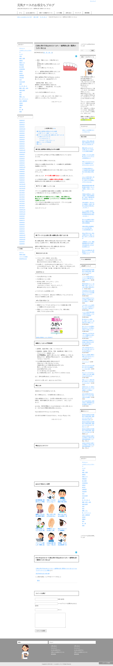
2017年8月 (22, 192)
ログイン (21, 252)
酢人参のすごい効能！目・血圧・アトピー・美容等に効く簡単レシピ (88, 321)
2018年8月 (22, 171)
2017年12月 (22, 184)
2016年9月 (22, 216)
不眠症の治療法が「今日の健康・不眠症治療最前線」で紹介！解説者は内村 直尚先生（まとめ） (88, 196)
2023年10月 (22, 128)
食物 (20, 111)
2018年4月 (22, 177)
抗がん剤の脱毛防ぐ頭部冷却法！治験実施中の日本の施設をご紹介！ (88, 402)
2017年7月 (22, 194)
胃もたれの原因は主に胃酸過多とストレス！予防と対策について (88, 252)
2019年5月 (22, 160)
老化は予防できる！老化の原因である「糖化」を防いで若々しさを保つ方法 (88, 236)
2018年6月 (22, 173)
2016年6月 (22, 222)
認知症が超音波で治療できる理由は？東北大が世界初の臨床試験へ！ (88, 437)
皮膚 (20, 84)
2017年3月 (22, 203)
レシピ (21, 54)
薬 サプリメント (23, 98)
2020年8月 (22, 135)
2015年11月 (22, 237)
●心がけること (44, 138)
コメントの (23, 256)
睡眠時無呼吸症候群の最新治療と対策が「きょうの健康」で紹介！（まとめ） (88, 188)
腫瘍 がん (22, 96)
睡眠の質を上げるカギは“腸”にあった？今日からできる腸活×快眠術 (88, 149)
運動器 (21, 105)
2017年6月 (22, 197)
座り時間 (21, 67)
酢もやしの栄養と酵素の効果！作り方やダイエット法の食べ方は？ (88, 356)
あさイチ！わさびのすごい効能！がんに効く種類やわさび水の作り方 (88, 374)
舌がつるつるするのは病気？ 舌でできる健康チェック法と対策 (88, 367)
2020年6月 (22, 139)
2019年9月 (22, 154)
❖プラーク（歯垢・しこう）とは (47, 133)
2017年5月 (22, 199)
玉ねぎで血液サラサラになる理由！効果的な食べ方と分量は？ (88, 299)
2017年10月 (22, 188)
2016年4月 (22, 226)
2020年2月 (22, 148)
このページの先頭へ (106, 662)
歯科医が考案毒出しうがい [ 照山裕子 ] (44, 337)
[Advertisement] (56, 30)
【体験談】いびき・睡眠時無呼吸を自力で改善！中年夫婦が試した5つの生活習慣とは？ (88, 244)
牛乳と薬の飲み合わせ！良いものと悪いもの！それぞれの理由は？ (88, 349)
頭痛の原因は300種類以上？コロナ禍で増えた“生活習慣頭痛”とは (88, 228)
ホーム (20, 12)
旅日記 (21, 73)
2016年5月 (22, 224)
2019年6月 (22, 158)
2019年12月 (22, 150)
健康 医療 (22, 58)
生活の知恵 (22, 81)
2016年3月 (22, 228)
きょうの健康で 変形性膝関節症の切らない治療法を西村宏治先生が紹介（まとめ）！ (88, 213)
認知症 (21, 103)
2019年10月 (22, 152)
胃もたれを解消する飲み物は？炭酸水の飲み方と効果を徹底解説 (88, 221)
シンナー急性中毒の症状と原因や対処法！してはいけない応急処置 (88, 314)
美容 (20, 92)
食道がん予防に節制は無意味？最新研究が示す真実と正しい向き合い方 (88, 142)
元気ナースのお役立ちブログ (36, 5)
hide (54, 128)
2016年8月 (22, 218)
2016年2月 (22, 231)
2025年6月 (22, 124)
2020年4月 (22, 143)
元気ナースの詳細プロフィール (45, 12)
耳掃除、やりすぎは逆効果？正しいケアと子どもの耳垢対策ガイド (88, 156)
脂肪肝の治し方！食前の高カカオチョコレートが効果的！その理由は (88, 388)
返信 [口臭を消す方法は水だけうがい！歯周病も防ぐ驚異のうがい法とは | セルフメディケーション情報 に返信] (38, 580)
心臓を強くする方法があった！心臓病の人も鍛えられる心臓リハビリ (88, 335)
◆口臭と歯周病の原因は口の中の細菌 (46, 131)
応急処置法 (22, 69)
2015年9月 (22, 241)
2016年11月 (22, 211)
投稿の (22, 254)
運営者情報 (87, 12)
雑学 (20, 107)
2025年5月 (22, 126)
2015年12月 (22, 235)
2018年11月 (22, 167)
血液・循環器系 (23, 101)
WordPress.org (23, 258)
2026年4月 (22, 120)
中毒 (20, 56)
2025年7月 (22, 122)
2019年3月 (22, 163)
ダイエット (22, 48)
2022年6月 (22, 133)
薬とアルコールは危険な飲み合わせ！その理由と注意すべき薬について (88, 328)
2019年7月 (22, 156)
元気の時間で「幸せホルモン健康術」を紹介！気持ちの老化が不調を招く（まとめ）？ (88, 205)
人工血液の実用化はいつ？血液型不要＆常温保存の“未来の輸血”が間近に (88, 171)
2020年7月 (22, 137)
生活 (20, 79)
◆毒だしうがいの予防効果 (43, 142)
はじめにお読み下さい (30, 12)
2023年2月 (22, 131)
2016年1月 (22, 233)
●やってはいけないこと (47, 140)
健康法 (21, 60)
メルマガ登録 (59, 12)
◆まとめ (39, 144)
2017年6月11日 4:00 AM (42, 573)
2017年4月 (22, 201)
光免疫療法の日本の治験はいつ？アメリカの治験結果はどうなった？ (88, 292)
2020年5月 (22, 141)
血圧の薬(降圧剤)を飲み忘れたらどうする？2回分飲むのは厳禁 (88, 395)
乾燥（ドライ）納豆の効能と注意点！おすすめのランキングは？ (88, 381)
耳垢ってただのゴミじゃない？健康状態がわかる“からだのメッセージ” (88, 163)
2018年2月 (22, 182)
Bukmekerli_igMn (86, 419)
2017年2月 (22, 205)
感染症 (21, 71)
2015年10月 (22, 239)
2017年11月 (22, 186)
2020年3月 (22, 146)
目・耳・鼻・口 (48, 52)
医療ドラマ (22, 62)
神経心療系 (22, 90)
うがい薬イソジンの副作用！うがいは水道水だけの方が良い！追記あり (88, 306)
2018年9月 (22, 169)
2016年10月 (22, 214)
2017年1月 (22, 207)
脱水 (20, 94)
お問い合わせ (68, 12)
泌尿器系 (21, 75)
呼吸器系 (21, 64)
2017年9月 (22, 190)
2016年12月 (22, 209)
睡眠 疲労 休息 (23, 88)
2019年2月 (22, 165)
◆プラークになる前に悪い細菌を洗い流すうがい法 (50, 135)
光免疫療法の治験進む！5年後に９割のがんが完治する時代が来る (88, 342)
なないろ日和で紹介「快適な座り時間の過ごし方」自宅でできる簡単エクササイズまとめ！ (88, 179)
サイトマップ (78, 12)
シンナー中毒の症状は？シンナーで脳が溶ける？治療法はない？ (88, 278)
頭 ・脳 (21, 109)
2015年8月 (22, 243)
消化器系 (21, 77)
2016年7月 (22, 220)
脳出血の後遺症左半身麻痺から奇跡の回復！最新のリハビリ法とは (88, 271)
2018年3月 (22, 180)
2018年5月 (22, 175)
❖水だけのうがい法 (44, 136)
